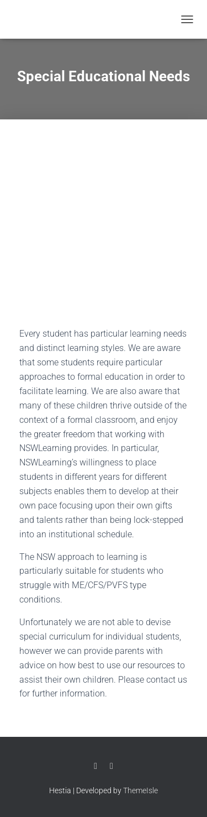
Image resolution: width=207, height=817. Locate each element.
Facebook (95, 766)
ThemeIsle (140, 790)
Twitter (111, 766)
